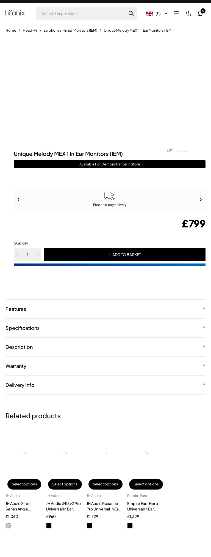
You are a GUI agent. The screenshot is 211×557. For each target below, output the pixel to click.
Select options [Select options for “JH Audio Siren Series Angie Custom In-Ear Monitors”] (24, 484)
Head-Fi (30, 30)
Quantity (21, 243)
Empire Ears (137, 495)
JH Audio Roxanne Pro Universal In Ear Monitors (103, 509)
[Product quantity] (27, 254)
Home (10, 30)
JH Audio (12, 495)
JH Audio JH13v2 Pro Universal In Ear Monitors (63, 509)
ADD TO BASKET (126, 254)
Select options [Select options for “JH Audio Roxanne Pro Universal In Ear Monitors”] (105, 484)
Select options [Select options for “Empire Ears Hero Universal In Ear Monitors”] (146, 484)
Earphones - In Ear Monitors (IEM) (70, 30)
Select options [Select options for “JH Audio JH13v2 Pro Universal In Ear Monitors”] (64, 484)
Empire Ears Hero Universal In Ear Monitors (142, 509)
